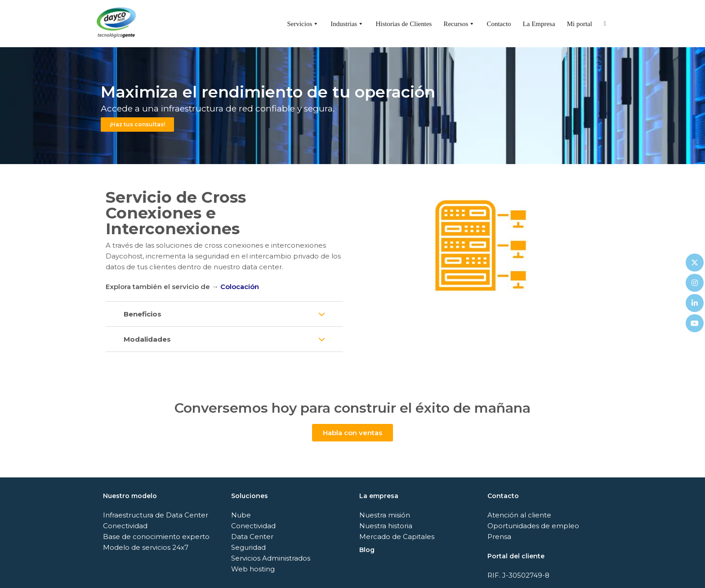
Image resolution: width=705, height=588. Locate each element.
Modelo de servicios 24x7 (145, 547)
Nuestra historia (385, 525)
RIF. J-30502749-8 (518, 575)
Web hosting (253, 569)
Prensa (499, 536)
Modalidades (147, 339)
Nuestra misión (384, 515)
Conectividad (125, 525)
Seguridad (248, 547)
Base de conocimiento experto (156, 536)
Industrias (347, 24)
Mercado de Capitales (396, 536)
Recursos (459, 24)
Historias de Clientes (403, 23)
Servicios (303, 24)
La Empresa (539, 23)
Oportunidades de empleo (533, 525)
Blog (367, 550)
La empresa (378, 496)
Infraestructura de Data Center (155, 515)
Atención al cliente (519, 515)
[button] (224, 314)
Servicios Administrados (270, 558)
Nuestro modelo (130, 496)
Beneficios (142, 314)
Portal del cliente (515, 556)
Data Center (252, 536)
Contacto (498, 23)
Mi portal (579, 23)
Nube (241, 515)
